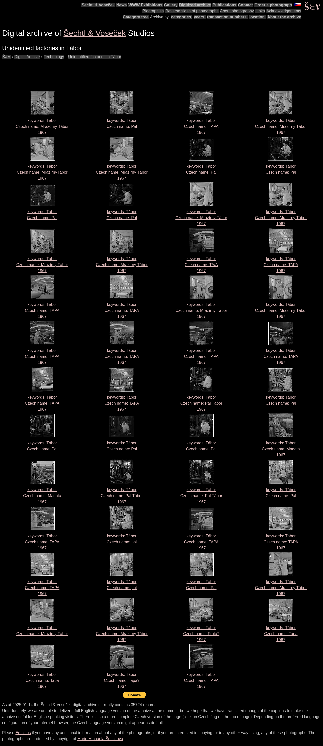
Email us (23, 733)
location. (257, 17)
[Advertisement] (93, 71)
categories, (181, 17)
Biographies (153, 11)
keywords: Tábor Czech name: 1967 (42, 126)
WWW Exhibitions (145, 5)
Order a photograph (273, 5)
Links (260, 11)
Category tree (136, 17)
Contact (245, 5)
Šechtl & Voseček (98, 5)
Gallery (170, 5)
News (121, 5)
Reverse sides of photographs (192, 11)
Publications (224, 5)
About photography (237, 11)
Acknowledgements (283, 11)
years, (199, 17)
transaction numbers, (227, 17)
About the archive (284, 17)
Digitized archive (195, 5)
